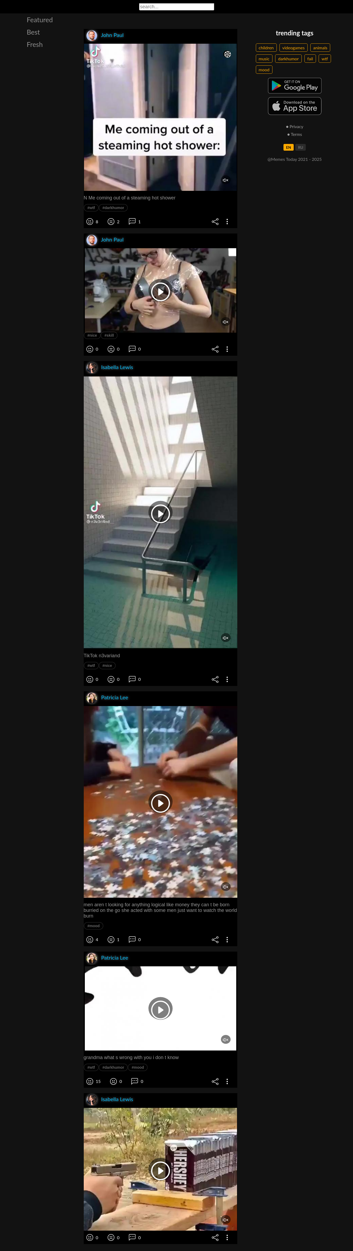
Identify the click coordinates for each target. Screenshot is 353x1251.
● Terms (294, 134)
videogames (293, 47)
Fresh (35, 44)
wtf (325, 58)
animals (320, 47)
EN (288, 147)
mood (264, 69)
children (266, 47)
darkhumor (288, 58)
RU (300, 147)
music (264, 58)
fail (310, 58)
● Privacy (294, 126)
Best (33, 32)
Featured (40, 20)
